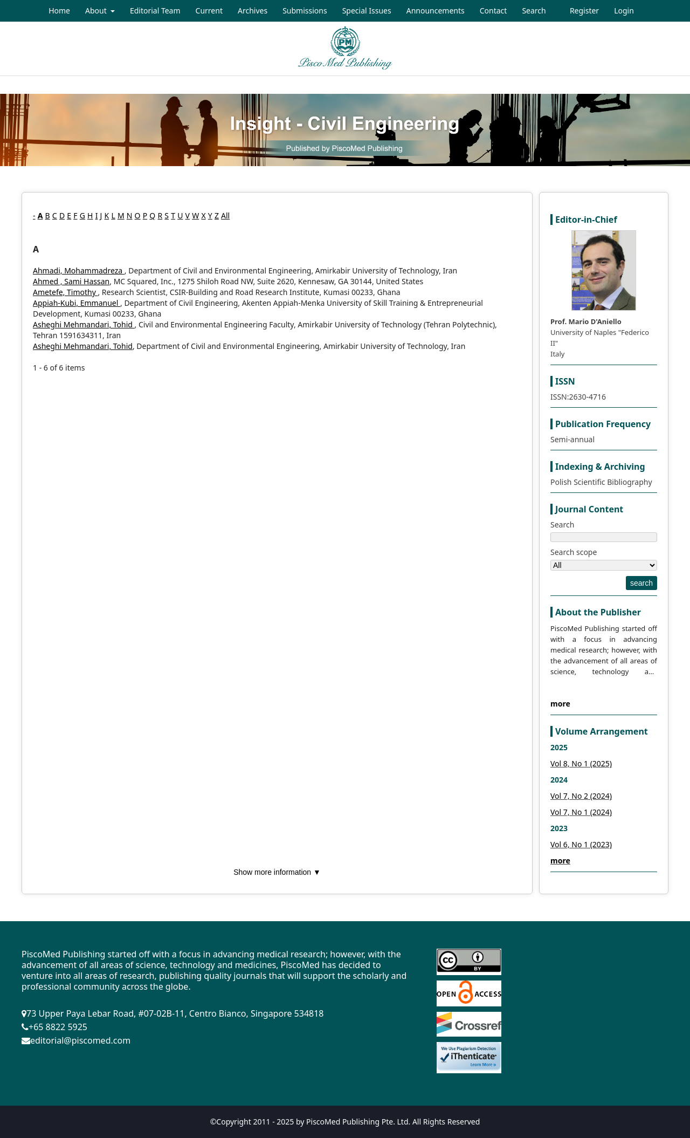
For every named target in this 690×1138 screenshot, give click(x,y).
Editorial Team (155, 10)
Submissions (304, 10)
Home (59, 10)
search (641, 583)
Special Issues (366, 10)
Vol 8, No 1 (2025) (581, 763)
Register (584, 10)
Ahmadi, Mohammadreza (79, 270)
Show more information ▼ (277, 872)
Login (624, 10)
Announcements (435, 10)
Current (209, 10)
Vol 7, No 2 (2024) (581, 796)
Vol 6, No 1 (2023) (581, 844)
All (225, 215)
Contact (493, 10)
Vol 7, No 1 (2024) (581, 812)
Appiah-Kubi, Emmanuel (76, 303)
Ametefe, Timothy (65, 292)
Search (534, 10)
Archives (252, 10)
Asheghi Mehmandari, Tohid (84, 324)
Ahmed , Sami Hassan (71, 281)
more (560, 703)
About (96, 10)
